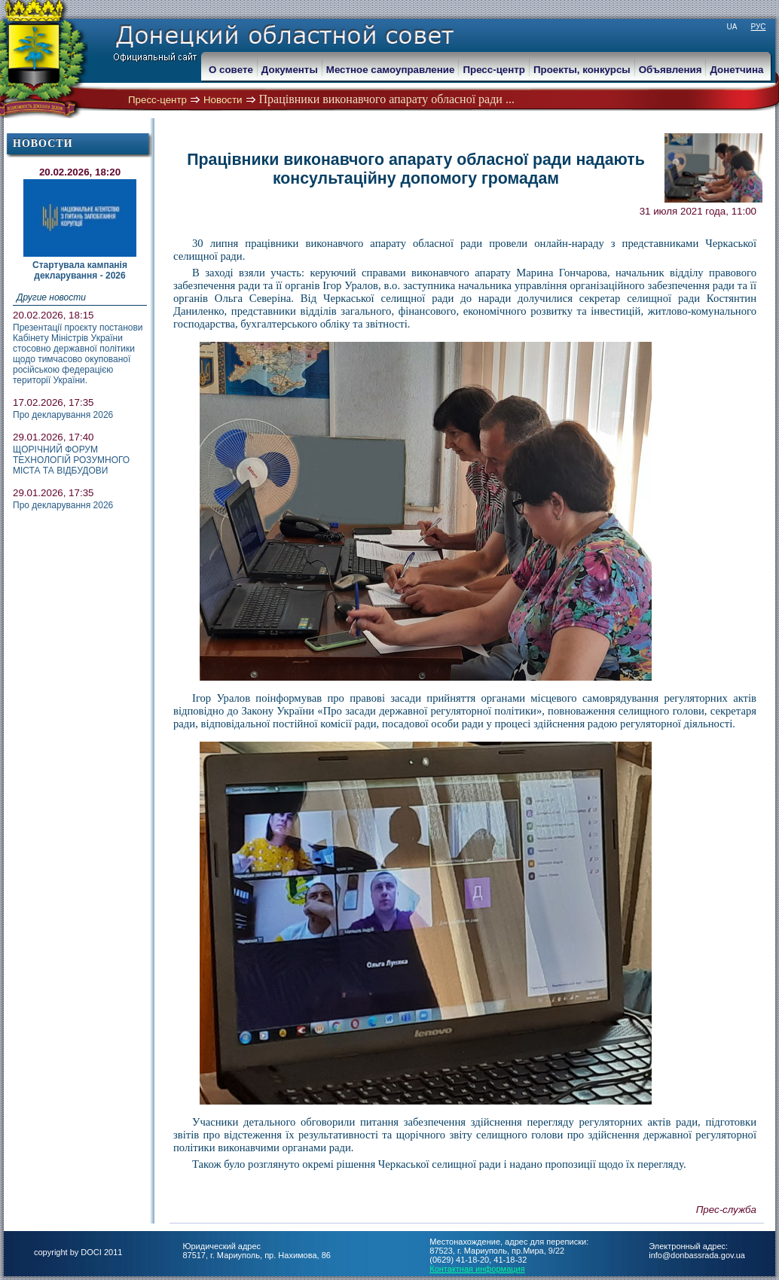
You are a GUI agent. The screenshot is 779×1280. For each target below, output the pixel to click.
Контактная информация (476, 1268)
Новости (223, 99)
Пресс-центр (157, 99)
